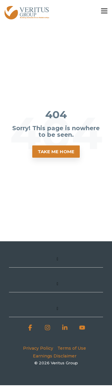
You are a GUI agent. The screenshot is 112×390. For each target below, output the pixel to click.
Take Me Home (56, 151)
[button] (104, 10)
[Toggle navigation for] (56, 261)
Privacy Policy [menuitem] (38, 348)
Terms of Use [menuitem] (71, 348)
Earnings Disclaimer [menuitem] (54, 356)
